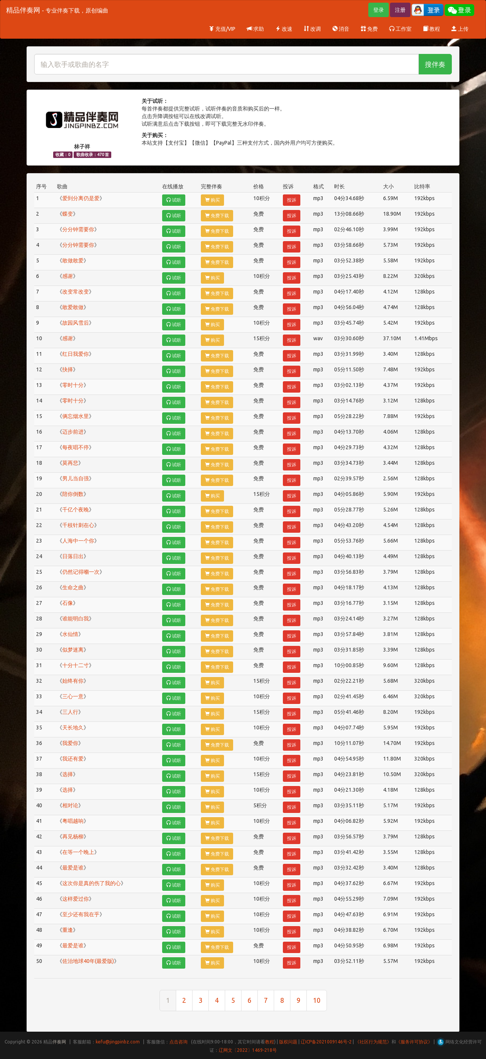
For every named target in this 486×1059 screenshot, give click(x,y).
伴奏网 (59, 1041)
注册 (400, 10)
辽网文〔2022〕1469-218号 (248, 1050)
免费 (369, 29)
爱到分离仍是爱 (80, 198)
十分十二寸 (75, 665)
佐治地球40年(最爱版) (88, 961)
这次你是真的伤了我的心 (91, 883)
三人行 (70, 712)
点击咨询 (178, 1041)
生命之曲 (73, 587)
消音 (340, 29)
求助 (255, 29)
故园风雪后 (75, 323)
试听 (173, 199)
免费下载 (217, 215)
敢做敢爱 (73, 260)
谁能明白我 (75, 619)
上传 (460, 29)
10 (316, 1000)
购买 (212, 199)
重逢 (67, 930)
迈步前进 (73, 432)
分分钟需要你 (78, 229)
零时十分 (73, 385)
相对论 (70, 805)
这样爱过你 (75, 899)
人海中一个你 (78, 541)
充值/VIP (222, 29)
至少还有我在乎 (80, 914)
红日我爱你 (75, 354)
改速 (283, 29)
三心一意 (73, 696)
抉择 (67, 369)
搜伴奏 (435, 64)
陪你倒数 (73, 494)
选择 (67, 774)
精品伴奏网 (57, 10)
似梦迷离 (73, 650)
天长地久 (73, 727)
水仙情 (70, 634)
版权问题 (288, 1041)
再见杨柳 (73, 836)
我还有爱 (73, 759)
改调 (312, 29)
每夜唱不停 (75, 447)
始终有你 (73, 681)
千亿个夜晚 (75, 510)
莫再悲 (70, 463)
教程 (431, 29)
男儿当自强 (75, 478)
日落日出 (73, 556)
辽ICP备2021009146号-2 (326, 1041)
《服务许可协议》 (414, 1041)
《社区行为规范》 (373, 1041)
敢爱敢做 (73, 307)
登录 (378, 10)
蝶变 (67, 214)
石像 (67, 603)
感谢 (67, 276)
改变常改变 (75, 292)
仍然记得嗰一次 (80, 572)
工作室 (400, 29)
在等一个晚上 (78, 852)
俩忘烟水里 (75, 416)
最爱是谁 (73, 868)
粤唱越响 (73, 821)
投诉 (291, 199)
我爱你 (70, 743)
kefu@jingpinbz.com (118, 1041)
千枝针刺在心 (78, 525)
